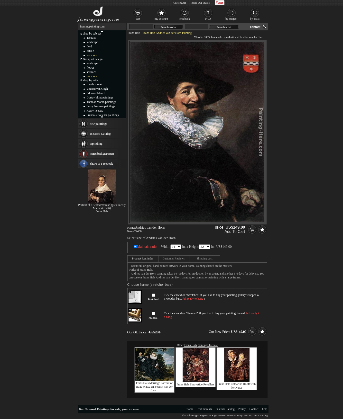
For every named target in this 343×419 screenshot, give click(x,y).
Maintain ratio (147, 247)
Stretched (153, 299)
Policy (242, 409)
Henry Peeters (95, 110)
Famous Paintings (235, 415)
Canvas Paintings (261, 415)
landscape (92, 42)
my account (161, 18)
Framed (153, 317)
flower (90, 67)
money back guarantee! (102, 153)
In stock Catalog (225, 409)
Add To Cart (234, 232)
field (89, 46)
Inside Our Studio (200, 2)
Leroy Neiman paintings (101, 106)
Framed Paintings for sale (102, 409)
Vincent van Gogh (97, 88)
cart (138, 18)
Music (90, 51)
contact (255, 27)
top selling (96, 143)
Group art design (93, 59)
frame (189, 409)
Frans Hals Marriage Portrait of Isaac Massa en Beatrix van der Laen (154, 386)
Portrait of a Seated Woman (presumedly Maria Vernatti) (102, 206)
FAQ (208, 18)
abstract (91, 37)
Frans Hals (134, 33)
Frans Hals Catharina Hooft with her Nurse (237, 385)
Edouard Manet (96, 93)
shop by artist (91, 80)
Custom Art (179, 2)
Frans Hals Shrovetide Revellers (195, 384)
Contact (254, 409)
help (264, 409)
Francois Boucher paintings (103, 115)
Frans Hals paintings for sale (201, 345)
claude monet (94, 84)
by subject (231, 18)
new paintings (98, 123)
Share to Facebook (101, 163)
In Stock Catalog (100, 133)
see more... (93, 55)
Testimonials (204, 409)
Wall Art (248, 415)
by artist (255, 18)
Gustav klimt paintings (100, 97)
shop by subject (92, 33)
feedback (184, 18)
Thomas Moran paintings (101, 102)
